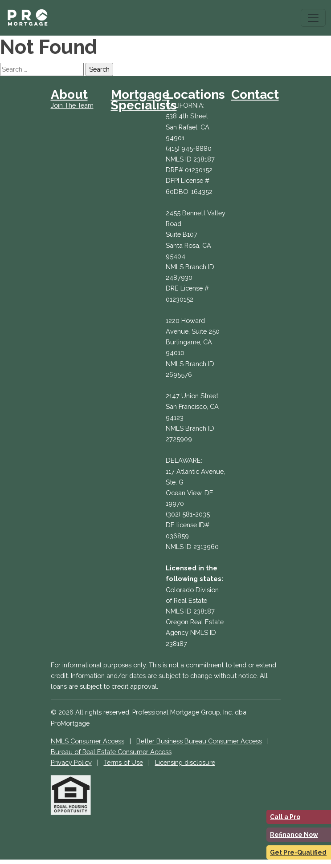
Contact (255, 94)
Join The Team (72, 105)
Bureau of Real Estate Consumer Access (111, 751)
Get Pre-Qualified (298, 852)
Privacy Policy (71, 762)
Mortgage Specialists (144, 100)
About (69, 94)
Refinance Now (294, 834)
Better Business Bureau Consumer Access (199, 741)
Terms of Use (123, 762)
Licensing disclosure (185, 762)
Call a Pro (285, 816)
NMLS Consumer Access (87, 741)
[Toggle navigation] (313, 18)
